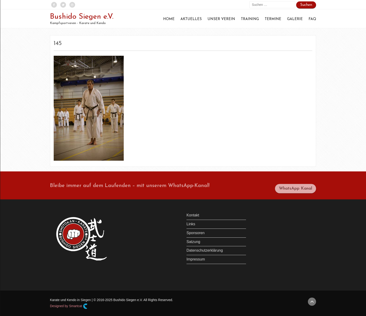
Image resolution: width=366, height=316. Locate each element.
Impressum (196, 259)
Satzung (193, 242)
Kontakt (193, 215)
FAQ (312, 19)
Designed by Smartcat (69, 306)
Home (169, 19)
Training (250, 19)
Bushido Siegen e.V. (81, 17)
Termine (273, 19)
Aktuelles (191, 19)
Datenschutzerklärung (205, 250)
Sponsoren (195, 233)
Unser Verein (221, 19)
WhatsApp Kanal (295, 190)
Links (191, 224)
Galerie (295, 19)
